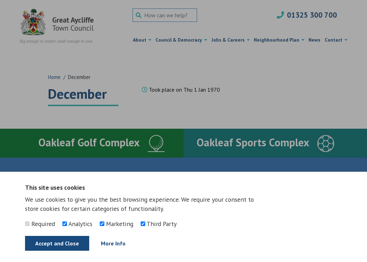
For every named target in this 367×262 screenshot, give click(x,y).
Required (40, 224)
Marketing (116, 224)
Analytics (77, 224)
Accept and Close (57, 243)
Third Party (159, 224)
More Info (113, 243)
